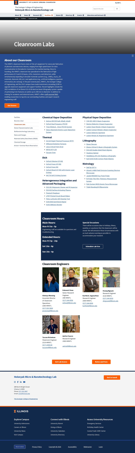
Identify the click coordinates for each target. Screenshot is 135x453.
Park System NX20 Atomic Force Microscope (101, 184)
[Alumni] (59, 15)
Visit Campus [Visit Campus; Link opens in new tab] (18, 435)
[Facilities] (49, 15)
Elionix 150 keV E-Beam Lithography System (101, 147)
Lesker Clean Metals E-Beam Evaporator (100, 127)
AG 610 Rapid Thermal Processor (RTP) (60, 141)
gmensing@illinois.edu (50, 311)
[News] (27, 15)
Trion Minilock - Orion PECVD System (59, 127)
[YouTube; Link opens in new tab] (24, 382)
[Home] (16, 18)
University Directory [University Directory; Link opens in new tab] (57, 435)
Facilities (17, 117)
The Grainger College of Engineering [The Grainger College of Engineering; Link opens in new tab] (29, 7)
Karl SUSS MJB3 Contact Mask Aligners (100, 159)
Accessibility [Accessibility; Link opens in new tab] (72, 447)
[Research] (37, 15)
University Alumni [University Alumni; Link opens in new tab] (57, 423)
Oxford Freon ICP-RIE (53, 164)
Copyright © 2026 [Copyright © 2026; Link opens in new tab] (55, 447)
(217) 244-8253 (108, 298)
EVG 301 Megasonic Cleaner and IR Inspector (61, 187)
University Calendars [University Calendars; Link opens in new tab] (58, 431)
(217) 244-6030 (88, 303)
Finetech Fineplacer (53, 193)
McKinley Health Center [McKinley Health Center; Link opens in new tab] (95, 427)
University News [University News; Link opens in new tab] (19, 431)
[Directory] (70, 15)
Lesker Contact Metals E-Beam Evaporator (101, 130)
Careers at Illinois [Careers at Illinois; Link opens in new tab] (20, 427)
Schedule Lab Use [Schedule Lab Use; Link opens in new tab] (93, 246)
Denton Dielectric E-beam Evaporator (99, 124)
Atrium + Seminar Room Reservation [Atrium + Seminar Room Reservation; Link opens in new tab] (26, 146)
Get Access (12, 105)
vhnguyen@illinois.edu (110, 301)
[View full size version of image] (133, 22)
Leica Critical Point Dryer (54, 147)
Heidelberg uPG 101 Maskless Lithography (101, 156)
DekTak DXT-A (91, 167)
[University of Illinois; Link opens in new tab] (21, 411)
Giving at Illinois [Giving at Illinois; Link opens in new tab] (56, 427)
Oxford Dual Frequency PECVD (56, 124)
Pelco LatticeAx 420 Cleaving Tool (58, 199)
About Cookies (20, 447)
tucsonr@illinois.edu (49, 347)
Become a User (19, 121)
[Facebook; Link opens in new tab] (17, 382)
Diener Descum (91, 144)
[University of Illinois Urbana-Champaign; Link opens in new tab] (34, 3)
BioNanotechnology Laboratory (24, 131)
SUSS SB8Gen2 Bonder (54, 205)
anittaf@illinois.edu (69, 346)
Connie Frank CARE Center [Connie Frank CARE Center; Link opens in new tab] (96, 431)
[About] (18, 15)
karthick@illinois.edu (90, 306)
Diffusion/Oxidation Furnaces (56, 144)
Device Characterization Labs (23, 128)
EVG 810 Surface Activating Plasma (58, 190)
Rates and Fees (101, 362)
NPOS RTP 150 (51, 150)
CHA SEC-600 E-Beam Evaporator (98, 121)
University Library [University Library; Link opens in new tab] (93, 435)
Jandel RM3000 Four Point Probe (98, 176)
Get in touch (112, 377)
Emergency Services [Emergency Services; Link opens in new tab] (94, 423)
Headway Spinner (92, 153)
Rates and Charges (20, 135)
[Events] (80, 15)
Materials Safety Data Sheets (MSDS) (26, 138)
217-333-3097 (23, 391)
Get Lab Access (61, 362)
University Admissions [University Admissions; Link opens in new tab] (22, 423)
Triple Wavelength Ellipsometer (97, 187)
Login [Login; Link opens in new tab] (101, 447)
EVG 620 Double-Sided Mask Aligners (99, 150)
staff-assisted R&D (51, 94)
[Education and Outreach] (96, 15)
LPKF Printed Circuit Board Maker (58, 196)
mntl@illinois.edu (24, 394)
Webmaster (88, 447)
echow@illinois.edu (69, 303)
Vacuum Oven (51, 152)
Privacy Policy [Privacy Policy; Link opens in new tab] (37, 447)
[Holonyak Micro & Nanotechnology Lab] (34, 9)
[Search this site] (103, 8)
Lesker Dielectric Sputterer (95, 133)
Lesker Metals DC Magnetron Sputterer (100, 136)
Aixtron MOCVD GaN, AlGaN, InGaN (58, 121)
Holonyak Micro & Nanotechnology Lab (35, 376)
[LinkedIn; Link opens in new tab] (21, 382)
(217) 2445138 (47, 345)
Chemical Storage (20, 142)
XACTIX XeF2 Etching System (56, 175)
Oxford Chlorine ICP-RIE (54, 161)
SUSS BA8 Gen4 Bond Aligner (56, 202)
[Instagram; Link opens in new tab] (15, 382)
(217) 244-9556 (68, 300)
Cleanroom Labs (19, 124)
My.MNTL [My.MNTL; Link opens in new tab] (118, 3)
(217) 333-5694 (47, 308)
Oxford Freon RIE (52, 167)
